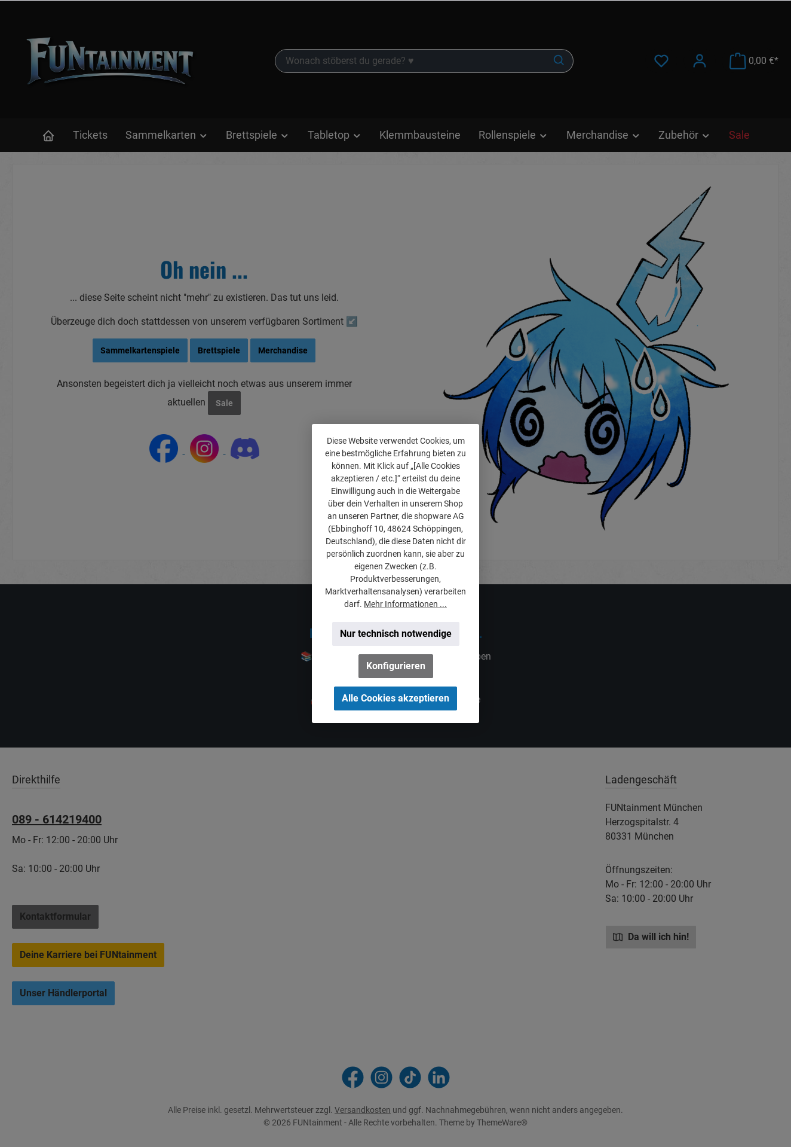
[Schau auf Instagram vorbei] (381, 1077)
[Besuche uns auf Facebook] (352, 1077)
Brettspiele (219, 350)
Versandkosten (363, 1110)
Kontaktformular (55, 916)
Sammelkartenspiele (140, 350)
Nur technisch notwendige (396, 633)
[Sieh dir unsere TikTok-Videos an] (410, 1077)
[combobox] (410, 61)
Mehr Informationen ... (405, 604)
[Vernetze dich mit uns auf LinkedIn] (438, 1077)
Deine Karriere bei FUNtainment (88, 954)
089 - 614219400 (57, 819)
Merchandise (283, 350)
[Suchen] (559, 61)
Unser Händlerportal (63, 993)
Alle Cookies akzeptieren (395, 698)
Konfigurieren (395, 666)
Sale (224, 403)
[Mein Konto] (699, 60)
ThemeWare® (502, 1122)
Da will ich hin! (651, 936)
